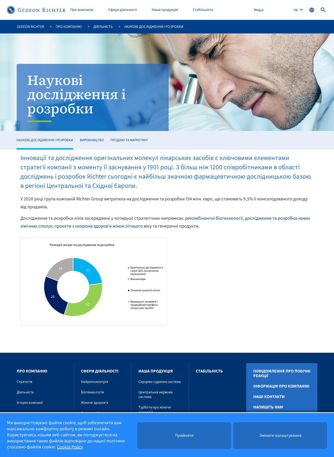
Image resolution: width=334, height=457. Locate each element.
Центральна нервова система (155, 394)
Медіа (258, 10)
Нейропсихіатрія (94, 381)
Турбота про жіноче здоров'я (154, 410)
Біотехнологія (92, 392)
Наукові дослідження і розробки (44, 140)
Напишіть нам (268, 407)
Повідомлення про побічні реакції (281, 373)
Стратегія (24, 381)
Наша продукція (165, 9)
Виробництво (92, 140)
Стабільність (203, 9)
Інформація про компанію (281, 386)
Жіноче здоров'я (94, 402)
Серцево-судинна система (159, 381)
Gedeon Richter (30, 26)
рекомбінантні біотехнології (214, 218)
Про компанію (81, 9)
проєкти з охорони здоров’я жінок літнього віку (103, 226)
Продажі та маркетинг (129, 140)
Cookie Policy (70, 447)
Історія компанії (30, 402)
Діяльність (103, 26)
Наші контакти (269, 397)
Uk (296, 10)
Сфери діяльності (122, 9)
